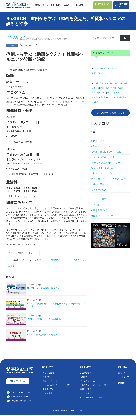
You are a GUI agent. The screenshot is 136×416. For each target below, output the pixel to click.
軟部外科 (117, 94)
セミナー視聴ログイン (101, 5)
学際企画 (64, 411)
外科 (24, 260)
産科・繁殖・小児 (99, 94)
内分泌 (109, 98)
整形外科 (38, 260)
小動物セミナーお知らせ (103, 147)
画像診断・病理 (121, 84)
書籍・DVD (123, 374)
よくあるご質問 (98, 200)
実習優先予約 (48, 390)
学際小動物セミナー (17, 397)
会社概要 (79, 6)
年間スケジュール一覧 (101, 174)
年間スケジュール (50, 382)
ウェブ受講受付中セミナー (104, 158)
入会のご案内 (97, 185)
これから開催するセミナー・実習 (57, 386)
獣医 (12, 46)
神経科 (76, 260)
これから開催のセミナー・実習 (106, 153)
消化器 (103, 98)
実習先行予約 (97, 74)
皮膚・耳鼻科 (111, 89)
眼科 (102, 89)
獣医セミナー (40, 6)
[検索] (125, 39)
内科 (101, 84)
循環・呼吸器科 (120, 98)
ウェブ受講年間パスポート (91, 398)
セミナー (33, 254)
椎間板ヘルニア (58, 260)
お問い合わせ (121, 5)
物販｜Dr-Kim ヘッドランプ (104, 217)
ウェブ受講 (47, 394)
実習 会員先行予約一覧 (102, 169)
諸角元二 (12, 267)
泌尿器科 (95, 103)
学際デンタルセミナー (18, 393)
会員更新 (46, 378)
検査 (93, 89)
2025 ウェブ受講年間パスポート (106, 164)
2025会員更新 (100, 69)
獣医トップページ (99, 142)
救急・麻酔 (109, 84)
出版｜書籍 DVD (99, 211)
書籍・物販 (55, 6)
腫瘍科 (109, 94)
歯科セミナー (47, 368)
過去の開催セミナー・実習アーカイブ (109, 180)
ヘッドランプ (123, 378)
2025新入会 (112, 69)
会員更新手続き (98, 191)
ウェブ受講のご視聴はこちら (110, 113)
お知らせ (67, 6)
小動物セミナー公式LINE (19, 402)
